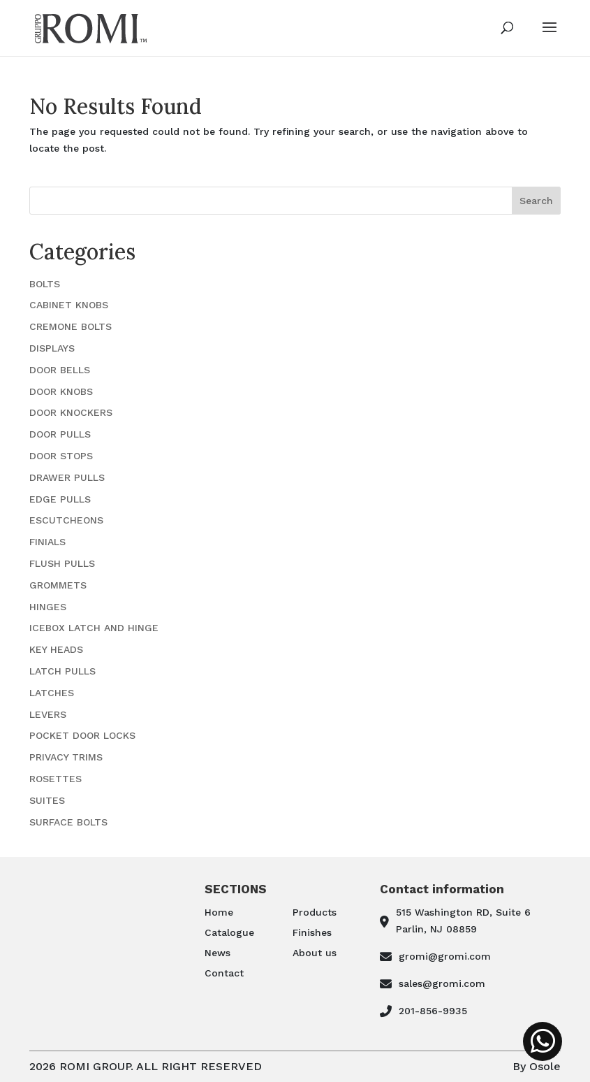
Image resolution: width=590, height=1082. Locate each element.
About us (315, 952)
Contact (224, 973)
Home (219, 912)
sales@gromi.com (442, 983)
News (217, 952)
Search (536, 200)
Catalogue (229, 932)
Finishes (312, 932)
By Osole (536, 1066)
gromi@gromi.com (445, 956)
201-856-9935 (433, 1010)
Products (315, 912)
